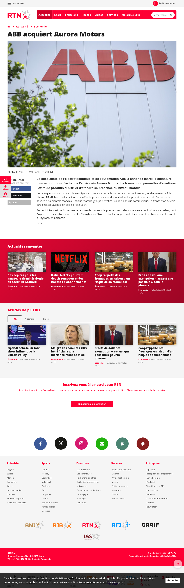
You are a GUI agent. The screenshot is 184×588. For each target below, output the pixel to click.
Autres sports (48, 507)
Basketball (47, 478)
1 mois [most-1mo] (46, 318)
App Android (143, 443)
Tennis (45, 498)
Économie (40, 26)
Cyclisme (46, 486)
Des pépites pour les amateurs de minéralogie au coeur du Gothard (25, 278)
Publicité (150, 482)
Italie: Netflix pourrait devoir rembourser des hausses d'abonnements (68, 278)
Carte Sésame (153, 478)
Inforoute (116, 490)
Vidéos (99, 15)
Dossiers (11, 494)
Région (10, 469)
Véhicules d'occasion (121, 469)
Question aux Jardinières (88, 490)
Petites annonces (120, 486)
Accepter (173, 580)
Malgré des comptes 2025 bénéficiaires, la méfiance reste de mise (69, 351)
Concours (81, 502)
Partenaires (152, 490)
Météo (115, 482)
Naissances (82, 486)
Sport (57, 15)
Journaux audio (14, 490)
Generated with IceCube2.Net (163, 556)
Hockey (45, 473)
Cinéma (115, 473)
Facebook (40, 443)
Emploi (115, 494)
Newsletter (151, 507)
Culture (10, 486)
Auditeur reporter (15, 498)
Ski (43, 490)
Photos (86, 15)
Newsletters (102, 443)
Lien (13, 202)
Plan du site (45, 559)
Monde (10, 478)
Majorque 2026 (131, 15)
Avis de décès (118, 498)
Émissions (71, 15)
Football (46, 469)
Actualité (44, 15)
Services (112, 15)
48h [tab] (15, 318)
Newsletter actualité (16, 502)
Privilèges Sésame (120, 478)
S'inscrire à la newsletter (92, 404)
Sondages (81, 498)
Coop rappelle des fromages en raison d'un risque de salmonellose (112, 278)
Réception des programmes (159, 473)
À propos (150, 469)
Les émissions (83, 469)
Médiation (151, 494)
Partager (14, 188)
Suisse (10, 473)
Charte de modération (157, 498)
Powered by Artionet (138, 556)
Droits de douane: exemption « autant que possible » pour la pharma (155, 280)
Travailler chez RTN (155, 486)
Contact (150, 502)
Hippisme (46, 494)
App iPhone (122, 443)
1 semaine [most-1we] (30, 318)
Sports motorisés (50, 502)
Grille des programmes (88, 482)
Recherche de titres (86, 478)
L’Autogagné (82, 494)
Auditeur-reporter (164, 3)
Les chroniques (84, 473)
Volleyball (46, 482)
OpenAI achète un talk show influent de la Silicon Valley (23, 351)
